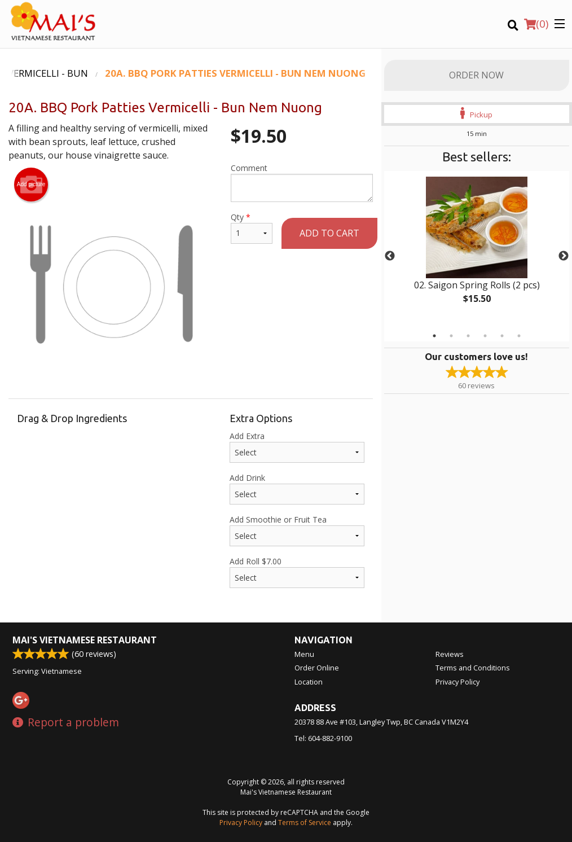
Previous (389, 256)
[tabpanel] (476, 249)
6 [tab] (519, 335)
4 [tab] (485, 335)
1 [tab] (434, 335)
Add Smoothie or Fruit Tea (297, 530)
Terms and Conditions (472, 668)
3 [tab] (468, 335)
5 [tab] (502, 335)
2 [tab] (451, 335)
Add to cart (329, 233)
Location (308, 682)
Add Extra (297, 447)
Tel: (323, 738)
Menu (304, 654)
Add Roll (297, 572)
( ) (536, 23)
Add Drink (297, 488)
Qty (251, 228)
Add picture (31, 184)
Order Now (476, 75)
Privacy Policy (457, 682)
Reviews (449, 654)
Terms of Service (304, 822)
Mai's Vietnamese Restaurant (84, 640)
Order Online (316, 668)
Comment (302, 182)
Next (563, 256)
